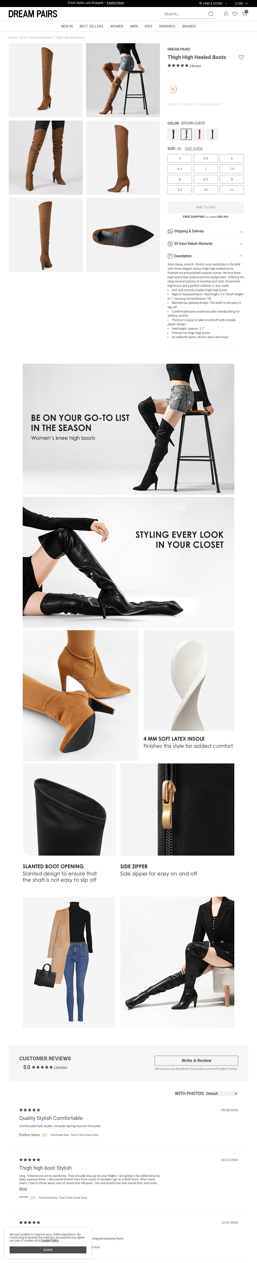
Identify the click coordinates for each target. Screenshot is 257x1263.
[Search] (210, 14)
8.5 (206, 179)
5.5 (206, 158)
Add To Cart (206, 207)
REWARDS (167, 26)
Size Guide (194, 149)
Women (14, 37)
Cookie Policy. (50, 1240)
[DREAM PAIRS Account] (226, 14)
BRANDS (189, 26)
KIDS (148, 26)
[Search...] (186, 14)
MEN (134, 26)
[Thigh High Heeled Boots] (173, 134)
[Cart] (244, 14)
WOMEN (116, 26)
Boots (24, 37)
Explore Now (115, 3)
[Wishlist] (234, 14)
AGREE (48, 1250)
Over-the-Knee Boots (41, 37)
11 (232, 190)
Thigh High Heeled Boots (70, 37)
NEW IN (67, 26)
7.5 (232, 169)
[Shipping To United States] (236, 3)
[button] (239, 3)
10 (205, 190)
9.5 (180, 190)
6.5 (180, 169)
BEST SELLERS (91, 26)
